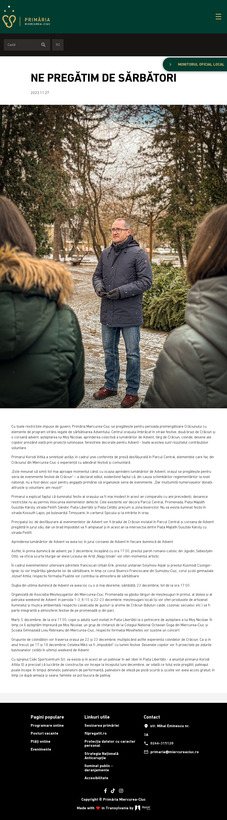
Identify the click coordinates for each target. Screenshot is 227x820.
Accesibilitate (96, 778)
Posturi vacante (44, 733)
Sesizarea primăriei (101, 725)
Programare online (47, 725)
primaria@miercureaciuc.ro (169, 752)
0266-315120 (158, 743)
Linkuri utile (97, 717)
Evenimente (41, 749)
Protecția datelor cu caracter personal (109, 743)
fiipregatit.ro (95, 733)
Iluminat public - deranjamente (98, 767)
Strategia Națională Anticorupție (101, 755)
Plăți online (40, 741)
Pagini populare (47, 717)
